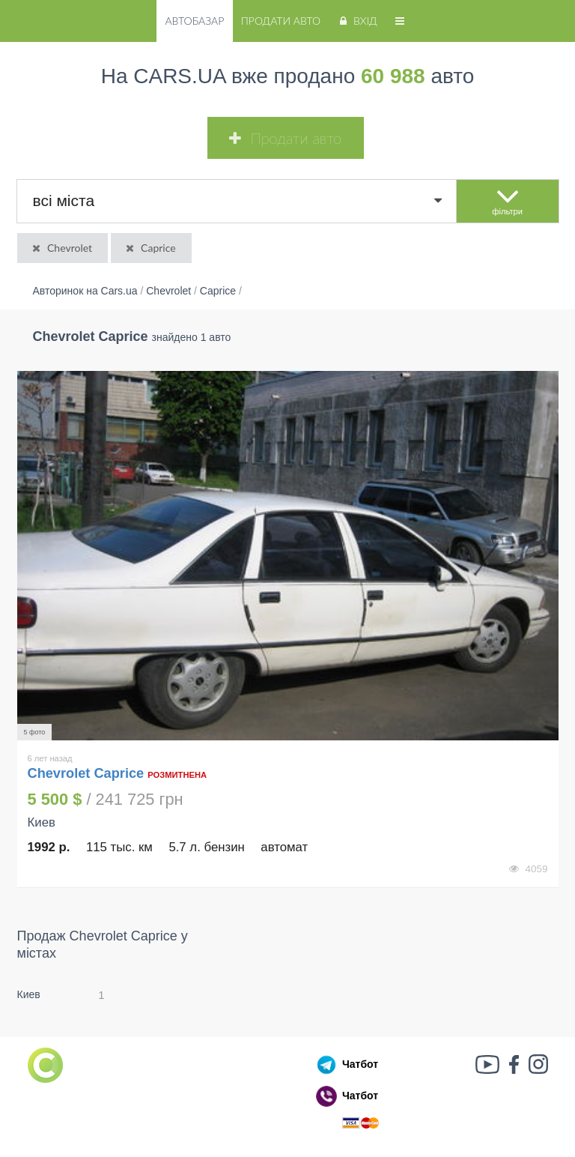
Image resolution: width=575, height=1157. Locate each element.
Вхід (357, 20)
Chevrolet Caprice (88, 773)
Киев (28, 994)
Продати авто (280, 20)
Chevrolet (62, 247)
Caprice (150, 247)
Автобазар (194, 20)
